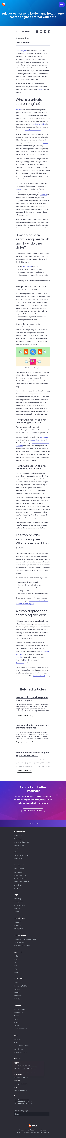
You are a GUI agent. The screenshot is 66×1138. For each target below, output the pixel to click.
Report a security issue (38, 1130)
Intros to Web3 (19, 942)
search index (27, 266)
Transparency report (21, 855)
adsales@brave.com (29, 1077)
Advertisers (18, 885)
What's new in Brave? (21, 842)
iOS (15, 962)
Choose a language (21, 1111)
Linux (15, 966)
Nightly (16, 972)
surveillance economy (33, 130)
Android (16, 959)
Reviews (16, 1026)
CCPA (16, 888)
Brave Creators (19, 1049)
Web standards (19, 905)
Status (16, 849)
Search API (17, 922)
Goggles (19, 657)
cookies (45, 143)
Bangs (26, 660)
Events (16, 1019)
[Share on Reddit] (40, 31)
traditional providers (39, 124)
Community (18, 839)
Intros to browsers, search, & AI (25, 939)
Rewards (17, 1039)
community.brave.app (22, 1065)
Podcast (17, 912)
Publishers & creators (21, 882)
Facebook (17, 996)
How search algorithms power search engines (32, 699)
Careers (16, 1016)
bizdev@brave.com (21, 1084)
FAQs (15, 852)
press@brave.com (20, 1090)
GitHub (16, 1022)
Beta (15, 969)
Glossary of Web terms (22, 946)
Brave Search (44, 437)
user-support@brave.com (23, 1068)
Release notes (19, 845)
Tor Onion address (20, 1029)
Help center (18, 836)
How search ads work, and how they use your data (32, 726)
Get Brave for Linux (33, 810)
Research (17, 908)
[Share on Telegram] (44, 31)
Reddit (16, 983)
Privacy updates (19, 902)
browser (18, 189)
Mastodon (17, 989)
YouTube (17, 999)
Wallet (16, 1042)
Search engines (21, 51)
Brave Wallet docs (20, 1052)
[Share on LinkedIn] (48, 31)
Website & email (20, 879)
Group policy (18, 929)
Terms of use (24, 1130)
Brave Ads (17, 925)
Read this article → (24, 715)
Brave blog (17, 899)
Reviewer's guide (20, 1009)
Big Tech (41, 89)
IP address (43, 195)
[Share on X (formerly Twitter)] (37, 31)
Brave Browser (19, 869)
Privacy (18, 110)
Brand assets (18, 1013)
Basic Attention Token (21, 1046)
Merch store (18, 858)
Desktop (17, 956)
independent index (36, 440)
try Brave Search (39, 676)
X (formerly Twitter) (21, 986)
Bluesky (16, 992)
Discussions (20, 663)
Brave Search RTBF (20, 875)
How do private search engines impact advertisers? (32, 754)
